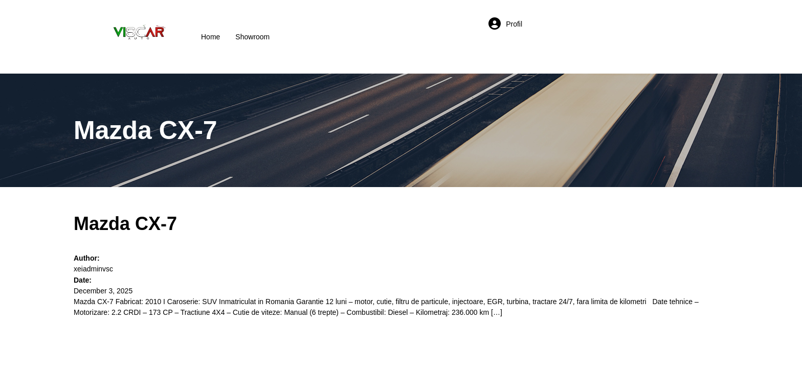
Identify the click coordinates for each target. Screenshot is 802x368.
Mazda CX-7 (125, 223)
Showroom (252, 37)
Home (210, 37)
